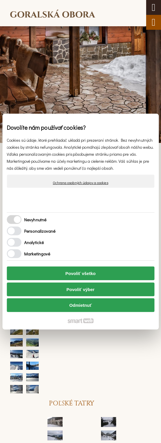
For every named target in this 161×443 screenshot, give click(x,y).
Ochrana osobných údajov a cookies (80, 182)
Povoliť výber (80, 289)
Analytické (34, 242)
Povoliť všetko (81, 273)
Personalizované (40, 231)
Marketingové (37, 254)
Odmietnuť (80, 305)
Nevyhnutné (35, 220)
